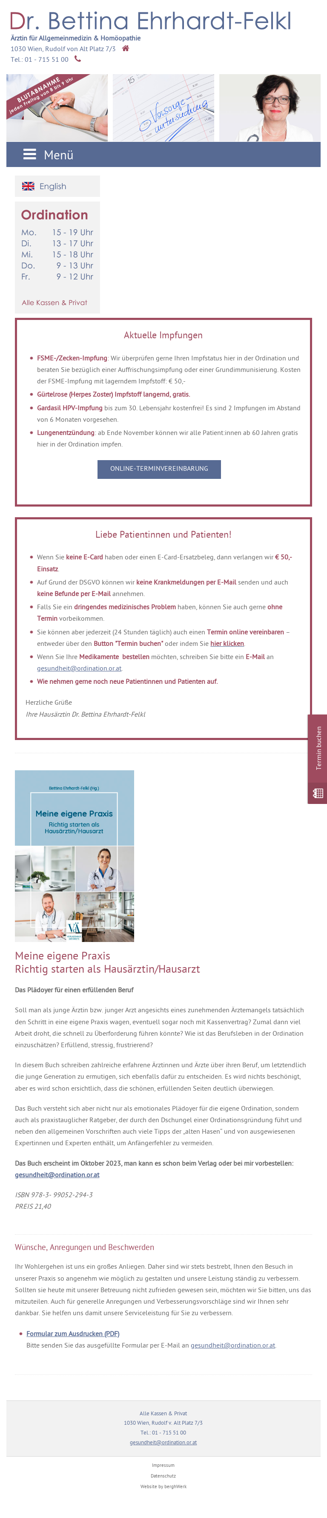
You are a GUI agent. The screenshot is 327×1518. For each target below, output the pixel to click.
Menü (46, 155)
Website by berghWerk (163, 1487)
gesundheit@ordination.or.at (79, 669)
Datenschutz (163, 1476)
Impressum (163, 1466)
